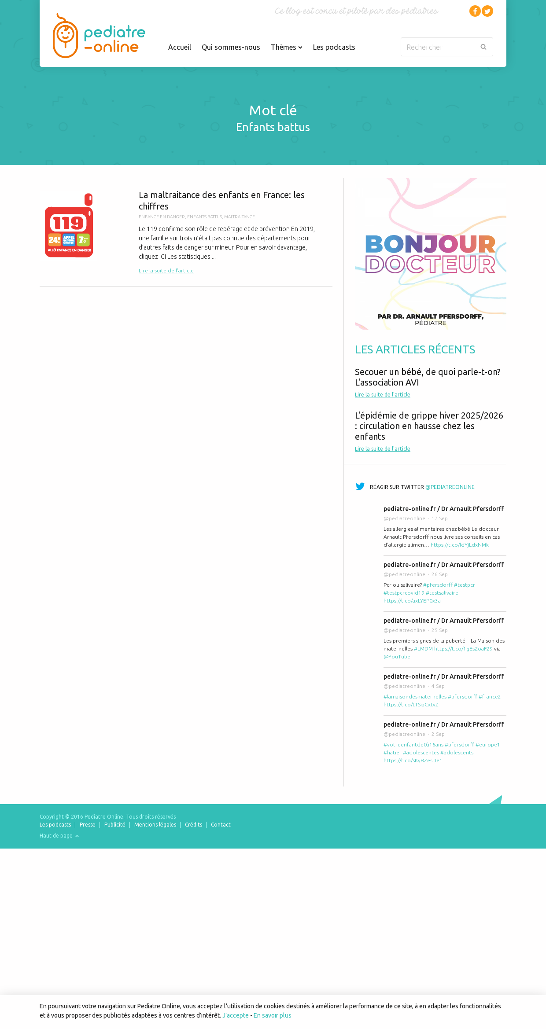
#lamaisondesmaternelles (415, 696)
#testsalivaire (442, 592)
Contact (221, 824)
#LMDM (423, 648)
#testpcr (464, 585)
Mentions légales (155, 824)
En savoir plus (272, 1015)
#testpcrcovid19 (404, 592)
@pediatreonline (450, 487)
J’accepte (235, 1015)
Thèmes (287, 47)
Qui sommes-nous (231, 47)
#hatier (393, 752)
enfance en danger (162, 216)
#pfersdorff (438, 585)
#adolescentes (421, 752)
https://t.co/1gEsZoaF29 (463, 648)
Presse (88, 824)
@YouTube (397, 656)
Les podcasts (334, 47)
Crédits (193, 824)
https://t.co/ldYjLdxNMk (460, 545)
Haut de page (59, 835)
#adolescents (456, 752)
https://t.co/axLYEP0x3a (412, 600)
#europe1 (488, 744)
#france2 (490, 696)
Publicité (114, 824)
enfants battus (204, 216)
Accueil (179, 47)
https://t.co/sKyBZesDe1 (413, 760)
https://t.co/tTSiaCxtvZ (411, 704)
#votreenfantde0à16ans (413, 744)
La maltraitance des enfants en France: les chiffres (186, 232)
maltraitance (239, 216)
